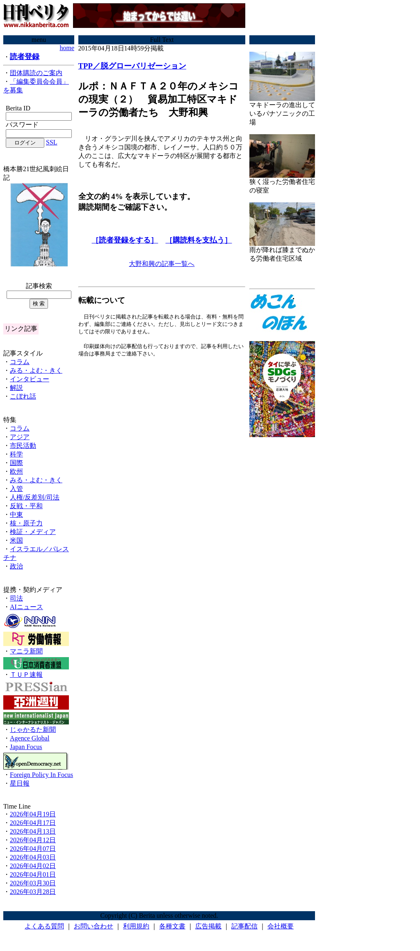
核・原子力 (26, 523)
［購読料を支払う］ (198, 240)
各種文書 (172, 926)
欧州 (16, 471)
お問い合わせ (93, 926)
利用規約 (136, 926)
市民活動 (23, 445)
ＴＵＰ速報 (26, 674)
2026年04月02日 (33, 865)
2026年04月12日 (33, 839)
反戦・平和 (26, 505)
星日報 (20, 783)
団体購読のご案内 (36, 72)
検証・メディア (33, 531)
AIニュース (26, 606)
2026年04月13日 (33, 831)
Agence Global (29, 738)
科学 (16, 454)
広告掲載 (208, 926)
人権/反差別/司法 (34, 497)
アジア (20, 436)
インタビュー (29, 379)
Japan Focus (26, 746)
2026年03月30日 (33, 883)
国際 (16, 462)
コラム (20, 361)
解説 (16, 387)
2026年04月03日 (33, 857)
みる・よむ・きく (36, 370)
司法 (16, 598)
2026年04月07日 (33, 848)
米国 (16, 540)
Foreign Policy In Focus (41, 774)
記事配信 (244, 926)
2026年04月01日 (33, 874)
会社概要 (280, 926)
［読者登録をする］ (124, 240)
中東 (16, 514)
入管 (16, 488)
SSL (51, 142)
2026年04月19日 (33, 814)
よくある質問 (44, 926)
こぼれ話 (23, 396)
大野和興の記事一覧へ (161, 263)
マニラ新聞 (26, 651)
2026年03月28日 (33, 891)
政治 (16, 566)
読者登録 (24, 57)
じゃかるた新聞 (33, 729)
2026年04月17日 (33, 822)
